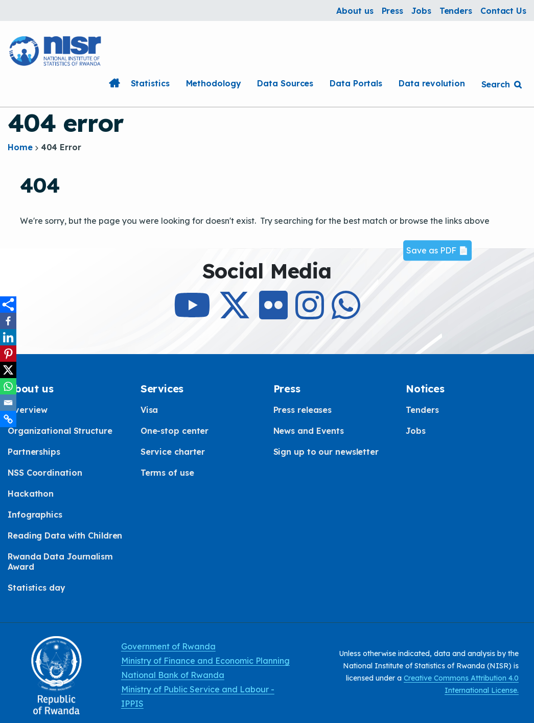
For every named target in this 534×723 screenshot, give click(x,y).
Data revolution (432, 83)
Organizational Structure (60, 431)
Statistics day (36, 587)
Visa (149, 410)
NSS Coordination (45, 473)
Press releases (302, 410)
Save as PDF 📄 (437, 250)
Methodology (213, 83)
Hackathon (31, 493)
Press (393, 11)
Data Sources (285, 83)
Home (114, 83)
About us (354, 11)
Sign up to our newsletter (326, 452)
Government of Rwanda (168, 646)
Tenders (455, 11)
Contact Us (503, 11)
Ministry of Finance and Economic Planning (205, 661)
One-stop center (175, 431)
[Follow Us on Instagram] (309, 314)
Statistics (150, 83)
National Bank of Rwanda (172, 675)
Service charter (173, 452)
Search (495, 84)
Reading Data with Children (65, 535)
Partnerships (34, 452)
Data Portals (356, 83)
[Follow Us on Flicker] (273, 314)
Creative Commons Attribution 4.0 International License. (461, 684)
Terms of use (167, 473)
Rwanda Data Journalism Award (60, 561)
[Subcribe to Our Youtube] (192, 314)
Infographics (35, 514)
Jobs (421, 11)
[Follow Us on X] (234, 314)
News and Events (308, 431)
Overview (28, 410)
